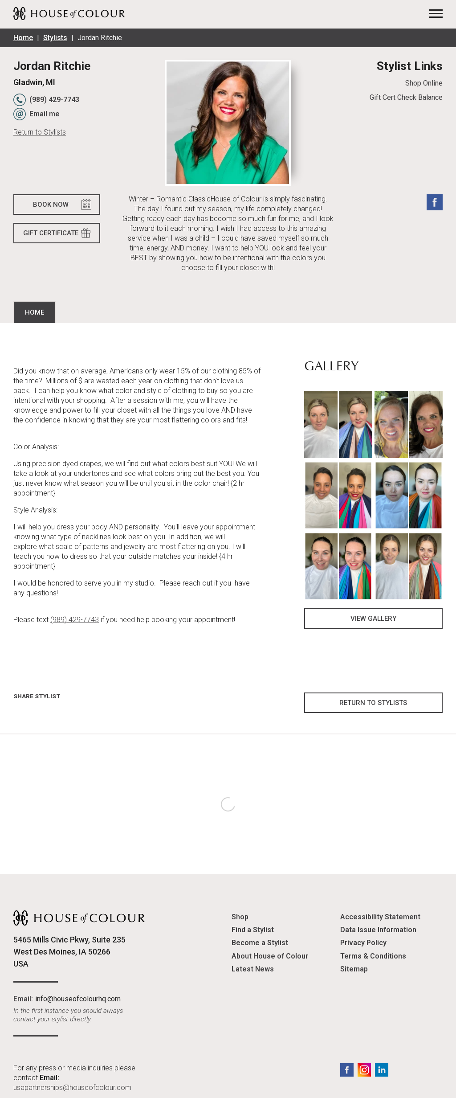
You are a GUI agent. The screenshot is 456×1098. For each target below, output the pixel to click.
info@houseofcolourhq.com (78, 999)
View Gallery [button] (373, 619)
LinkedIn (381, 1070)
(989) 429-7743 (54, 99)
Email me (44, 114)
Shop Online (424, 83)
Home (23, 37)
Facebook (435, 202)
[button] (338, 424)
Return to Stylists (39, 132)
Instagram (364, 1070)
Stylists (55, 37)
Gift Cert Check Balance (406, 97)
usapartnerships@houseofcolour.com (72, 1087)
